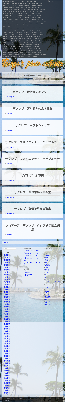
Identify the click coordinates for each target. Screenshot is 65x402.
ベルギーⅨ (33, 17)
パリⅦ (26, 20)
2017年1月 (7, 318)
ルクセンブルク (27, 15)
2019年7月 (7, 267)
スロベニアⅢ (21, 36)
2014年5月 (7, 372)
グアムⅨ (23, 28)
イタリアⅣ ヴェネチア (8, 7)
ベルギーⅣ (25, 11)
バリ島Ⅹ (5, 54)
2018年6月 (7, 289)
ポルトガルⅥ (6, 50)
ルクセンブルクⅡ (37, 15)
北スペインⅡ (29, 44)
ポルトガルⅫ (38, 50)
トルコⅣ (17, 22)
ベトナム (12, 15)
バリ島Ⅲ (10, 52)
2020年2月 (7, 256)
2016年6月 (7, 330)
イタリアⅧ (42, 9)
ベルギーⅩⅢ (41, 30)
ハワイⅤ (16, 20)
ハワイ (39, 7)
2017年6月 (7, 309)
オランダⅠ (32, 11)
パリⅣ (11, 17)
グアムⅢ (39, 13)
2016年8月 (7, 326)
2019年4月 (7, 272)
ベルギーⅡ (11, 11)
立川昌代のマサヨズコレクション (12, 1)
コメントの (28, 274)
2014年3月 (7, 375)
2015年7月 (7, 348)
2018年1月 (7, 298)
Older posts (6, 82)
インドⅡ (14, 5)
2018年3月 (7, 294)
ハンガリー (43, 54)
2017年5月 (7, 311)
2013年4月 (7, 394)
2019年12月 (7, 259)
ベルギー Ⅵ (12, 13)
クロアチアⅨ (38, 42)
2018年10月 (7, 282)
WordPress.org (28, 276)
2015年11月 (7, 341)
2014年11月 (7, 362)
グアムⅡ (34, 13)
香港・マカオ (35, 3)
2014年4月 (7, 373)
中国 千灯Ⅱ (11, 32)
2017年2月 (7, 316)
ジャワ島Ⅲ (36, 54)
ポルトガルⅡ (13, 48)
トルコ (23, 1)
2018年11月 (7, 281)
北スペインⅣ (12, 46)
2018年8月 (7, 286)
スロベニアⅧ (22, 38)
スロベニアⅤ (37, 36)
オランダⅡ (39, 11)
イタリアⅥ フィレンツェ (20, 9)
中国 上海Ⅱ (26, 32)
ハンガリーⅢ (14, 56)
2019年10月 (7, 262)
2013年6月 (7, 390)
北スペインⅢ (37, 44)
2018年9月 (7, 284)
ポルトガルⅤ (37, 48)
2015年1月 (7, 358)
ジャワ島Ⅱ (29, 54)
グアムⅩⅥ (12, 34)
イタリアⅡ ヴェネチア (23, 5)
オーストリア (6, 3)
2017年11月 (7, 301)
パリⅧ (44, 22)
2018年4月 (7, 293)
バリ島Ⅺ (11, 54)
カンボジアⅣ (30, 22)
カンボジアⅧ (26, 30)
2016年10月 (7, 323)
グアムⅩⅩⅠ (41, 34)
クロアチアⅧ (30, 42)
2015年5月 (7, 352)
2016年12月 (7, 320)
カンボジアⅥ (28, 26)
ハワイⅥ (11, 28)
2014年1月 (7, 379)
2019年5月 (7, 271)
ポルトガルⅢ (21, 48)
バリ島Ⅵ (22, 52)
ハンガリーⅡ (6, 56)
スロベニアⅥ (6, 38)
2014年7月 (7, 368)
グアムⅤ (37, 24)
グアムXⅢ (11, 30)
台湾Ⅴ (4, 26)
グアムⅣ (31, 24)
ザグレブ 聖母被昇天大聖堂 (32, 192)
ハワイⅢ (34, 7)
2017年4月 (7, 313)
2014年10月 (7, 363)
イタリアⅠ (29, 1)
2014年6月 (7, 370)
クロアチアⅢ (21, 40)
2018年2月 (7, 296)
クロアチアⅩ (6, 44)
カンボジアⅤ (38, 22)
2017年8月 (7, 306)
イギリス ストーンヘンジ (31, 254)
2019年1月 (7, 277)
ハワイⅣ (10, 20)
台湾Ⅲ (4, 20)
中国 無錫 (33, 32)
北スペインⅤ (20, 46)
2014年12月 (7, 360)
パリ (40, 1)
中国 (46, 299)
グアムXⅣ (39, 32)
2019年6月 (7, 269)
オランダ (47, 261)
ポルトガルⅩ (22, 50)
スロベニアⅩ (38, 38)
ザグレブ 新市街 (32, 175)
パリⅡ (17, 7)
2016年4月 (7, 333)
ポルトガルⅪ (30, 50)
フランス (47, 291)
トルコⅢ (11, 22)
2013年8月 (7, 387)
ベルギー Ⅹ (10, 24)
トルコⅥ (41, 26)
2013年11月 (7, 382)
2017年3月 (7, 314)
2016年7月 (7, 328)
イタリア (47, 257)
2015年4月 (7, 353)
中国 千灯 (5, 32)
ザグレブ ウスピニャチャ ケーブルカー (32, 142)
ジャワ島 (23, 54)
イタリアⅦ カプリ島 (33, 9)
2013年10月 (7, 384)
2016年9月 (7, 325)
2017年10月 (7, 303)
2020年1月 (7, 257)
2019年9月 (7, 264)
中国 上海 (18, 32)
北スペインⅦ (36, 46)
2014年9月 (7, 365)
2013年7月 (7, 389)
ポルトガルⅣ (29, 48)
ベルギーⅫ (33, 30)
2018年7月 (7, 288)
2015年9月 (7, 345)
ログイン (27, 271)
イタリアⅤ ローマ (7, 9)
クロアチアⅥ (14, 42)
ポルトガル (5, 48)
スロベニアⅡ (13, 36)
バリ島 (4, 52)
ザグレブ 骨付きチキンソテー (32, 92)
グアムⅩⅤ (5, 34)
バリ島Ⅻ (17, 54)
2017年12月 (7, 299)
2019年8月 (7, 266)
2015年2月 (7, 357)
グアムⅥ (15, 26)
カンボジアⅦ (18, 30)
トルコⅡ (5, 22)
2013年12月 (7, 380)
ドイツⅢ (35, 28)
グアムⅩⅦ (19, 34)
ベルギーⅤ (5, 13)
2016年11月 (7, 321)
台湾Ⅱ (39, 17)
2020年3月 (7, 254)
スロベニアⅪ (6, 42)
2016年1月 (7, 338)
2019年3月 (7, 274)
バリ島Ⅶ (28, 52)
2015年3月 (7, 355)
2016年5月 (7, 331)
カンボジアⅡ (19, 15)
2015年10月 (7, 343)
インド (8, 5)
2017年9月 (7, 304)
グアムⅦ (21, 26)
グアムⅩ (17, 28)
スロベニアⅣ (29, 36)
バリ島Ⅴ (16, 52)
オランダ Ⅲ (27, 13)
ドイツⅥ (41, 28)
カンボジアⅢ (33, 20)
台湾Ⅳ (42, 24)
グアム (41, 3)
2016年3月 (7, 335)
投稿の (27, 272)
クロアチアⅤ (37, 40)
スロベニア (5, 36)
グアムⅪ (5, 28)
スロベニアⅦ (14, 38)
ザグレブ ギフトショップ (32, 125)
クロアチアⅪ (14, 44)
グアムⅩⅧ (26, 34)
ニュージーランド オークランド (18, 3)
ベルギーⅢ (18, 11)
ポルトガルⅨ (14, 50)
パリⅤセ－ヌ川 (18, 17)
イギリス (47, 255)
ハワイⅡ (28, 7)
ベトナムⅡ (26, 17)
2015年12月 (7, 340)
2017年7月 (7, 308)
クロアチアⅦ (22, 42)
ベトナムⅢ (40, 20)
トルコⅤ (23, 22)
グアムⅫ (5, 30)
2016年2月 (7, 336)
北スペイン (21, 44)
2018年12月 (7, 279)
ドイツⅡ (29, 28)
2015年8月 (7, 347)
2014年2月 (7, 377)
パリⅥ (21, 20)
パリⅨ (4, 24)
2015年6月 (7, 350)
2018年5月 (7, 291)
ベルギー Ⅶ (19, 13)
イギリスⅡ (34, 56)
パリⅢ (22, 7)
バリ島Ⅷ (34, 52)
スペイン (5, 46)
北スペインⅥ (28, 46)
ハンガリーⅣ (22, 56)
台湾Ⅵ (9, 26)
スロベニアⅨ (30, 38)
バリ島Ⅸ (40, 52)
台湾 (4, 5)
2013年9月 (7, 385)
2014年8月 (7, 367)
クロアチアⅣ (29, 40)
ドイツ (35, 1)
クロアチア (5, 40)
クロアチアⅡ (13, 40)
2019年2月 (7, 276)
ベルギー (5, 11)
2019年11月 (7, 261)
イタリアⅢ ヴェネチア (36, 5)
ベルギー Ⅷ (5, 17)
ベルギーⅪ (17, 24)
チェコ (28, 56)
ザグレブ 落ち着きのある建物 (32, 108)
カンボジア (5, 15)
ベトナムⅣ (24, 24)
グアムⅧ (35, 26)
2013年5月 (7, 392)
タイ (29, 3)
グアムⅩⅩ (33, 34)
